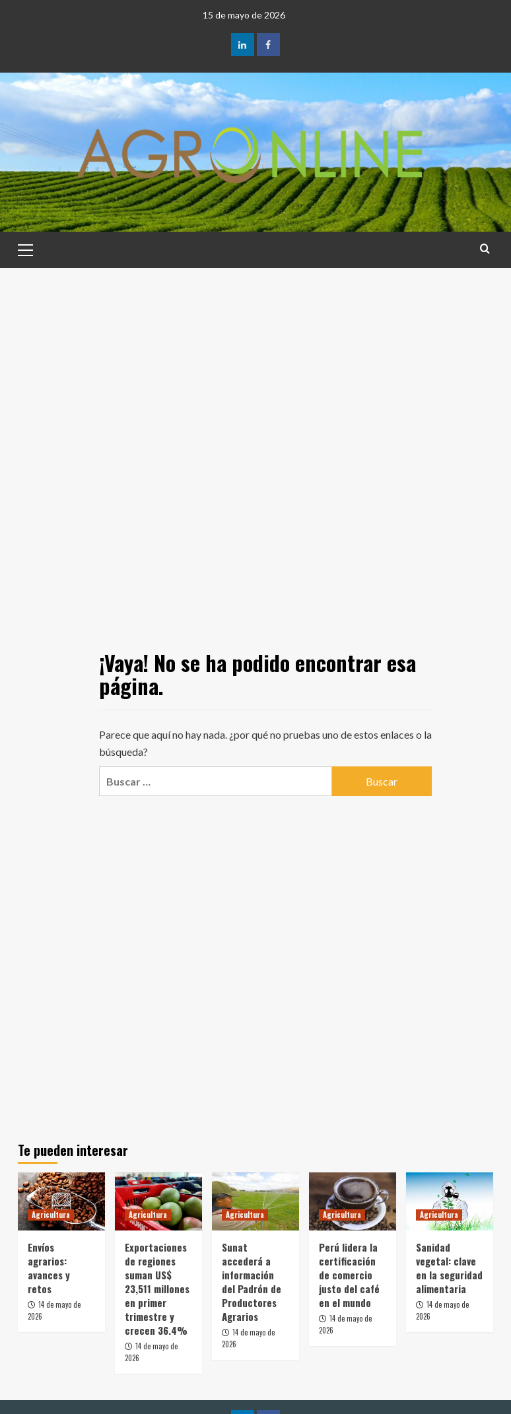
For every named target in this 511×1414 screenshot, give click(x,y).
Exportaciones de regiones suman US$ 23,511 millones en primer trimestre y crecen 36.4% (157, 1288)
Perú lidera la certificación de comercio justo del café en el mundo (349, 1275)
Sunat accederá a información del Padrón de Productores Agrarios (251, 1282)
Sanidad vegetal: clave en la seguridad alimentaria (449, 1268)
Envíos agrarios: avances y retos (49, 1268)
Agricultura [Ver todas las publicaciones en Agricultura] (51, 1214)
